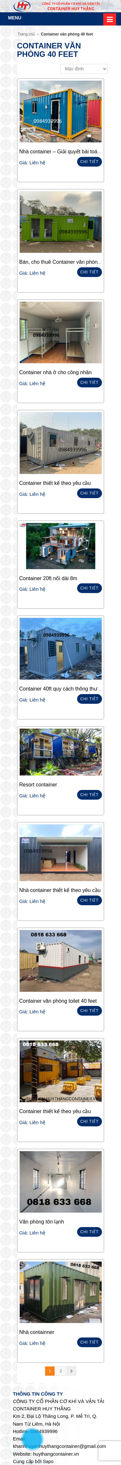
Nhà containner (37, 1332)
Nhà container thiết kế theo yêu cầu (60, 890)
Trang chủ (26, 34)
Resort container (38, 784)
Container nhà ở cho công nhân (55, 372)
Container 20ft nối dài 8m (48, 578)
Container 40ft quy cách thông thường (62, 689)
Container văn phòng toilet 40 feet (58, 1001)
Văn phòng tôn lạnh (41, 1221)
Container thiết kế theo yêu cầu (55, 483)
